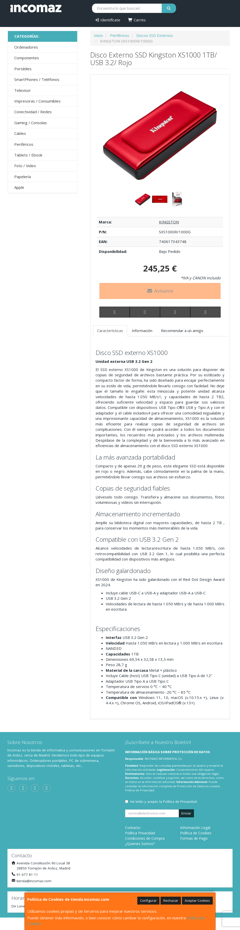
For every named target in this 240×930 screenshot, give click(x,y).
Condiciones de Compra (145, 838)
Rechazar (170, 900)
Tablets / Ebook (28, 155)
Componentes (26, 57)
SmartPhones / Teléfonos (36, 79)
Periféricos (23, 144)
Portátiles (23, 68)
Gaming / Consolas (30, 122)
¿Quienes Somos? (140, 843)
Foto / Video (25, 165)
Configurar (148, 900)
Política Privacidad (140, 833)
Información (142, 330)
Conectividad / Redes (33, 111)
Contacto (132, 827)
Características (110, 330)
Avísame (160, 291)
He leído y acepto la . (163, 801)
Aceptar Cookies (197, 900)
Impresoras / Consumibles (37, 101)
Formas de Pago (194, 838)
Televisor (22, 90)
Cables (20, 133)
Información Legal (195, 827)
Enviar (186, 813)
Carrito (137, 19)
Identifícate (107, 19)
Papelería (22, 176)
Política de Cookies (195, 833)
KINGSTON (169, 221)
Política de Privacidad (139, 790)
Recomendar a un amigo (182, 330)
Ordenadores (26, 47)
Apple (19, 187)
